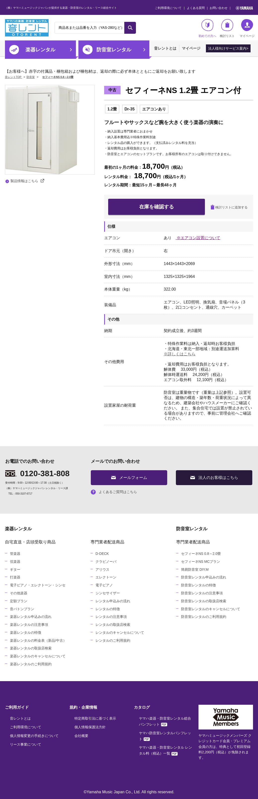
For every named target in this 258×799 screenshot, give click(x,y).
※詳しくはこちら (179, 354)
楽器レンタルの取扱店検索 (31, 648)
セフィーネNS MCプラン (200, 562)
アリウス (102, 569)
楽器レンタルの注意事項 (29, 625)
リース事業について (25, 744)
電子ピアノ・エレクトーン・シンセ (37, 585)
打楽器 (15, 577)
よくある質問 (196, 8)
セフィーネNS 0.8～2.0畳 (201, 554)
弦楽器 (15, 562)
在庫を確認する (156, 206)
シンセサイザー (108, 593)
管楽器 (15, 554)
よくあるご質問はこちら (114, 492)
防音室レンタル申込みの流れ (203, 577)
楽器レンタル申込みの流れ (31, 617)
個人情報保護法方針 (90, 727)
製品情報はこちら (27, 181)
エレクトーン (106, 577)
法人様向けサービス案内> (228, 48)
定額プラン (18, 601)
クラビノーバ (106, 562)
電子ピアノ (104, 585)
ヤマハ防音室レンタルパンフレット (165, 736)
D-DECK (102, 554)
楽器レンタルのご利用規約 (31, 664)
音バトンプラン (22, 609)
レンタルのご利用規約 (113, 640)
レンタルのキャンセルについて (120, 632)
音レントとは (165, 48)
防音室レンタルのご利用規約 (203, 617)
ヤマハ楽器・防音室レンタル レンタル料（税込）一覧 (165, 750)
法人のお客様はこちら (214, 477)
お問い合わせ (218, 8)
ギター (15, 569)
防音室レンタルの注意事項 (202, 593)
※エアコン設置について (198, 238)
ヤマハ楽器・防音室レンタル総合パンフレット (165, 721)
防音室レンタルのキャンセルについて (210, 609)
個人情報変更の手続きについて (34, 736)
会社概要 (81, 736)
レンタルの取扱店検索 (113, 625)
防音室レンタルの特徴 (198, 585)
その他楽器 (18, 593)
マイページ (191, 48)
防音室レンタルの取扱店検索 (203, 601)
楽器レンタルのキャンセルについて (37, 656)
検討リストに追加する (229, 207)
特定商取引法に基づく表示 (95, 718)
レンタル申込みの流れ (113, 601)
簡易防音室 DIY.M (195, 569)
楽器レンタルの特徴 (25, 632)
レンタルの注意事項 (111, 617)
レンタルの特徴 (108, 609)
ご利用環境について (168, 8)
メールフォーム (129, 477)
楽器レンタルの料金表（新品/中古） (38, 640)
